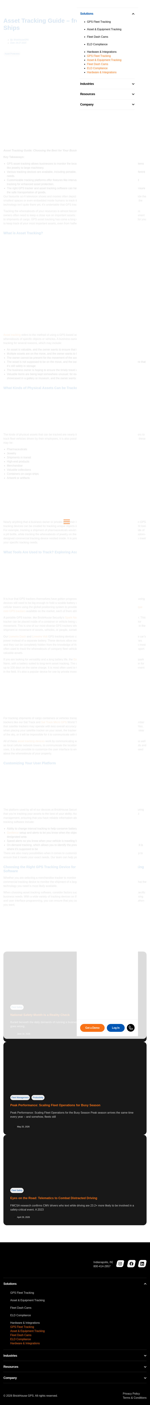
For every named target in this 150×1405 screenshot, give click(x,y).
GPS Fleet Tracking (22, 1292)
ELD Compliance (20, 1315)
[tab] (75, 1284)
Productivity (38, 1097)
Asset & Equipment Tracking (27, 1300)
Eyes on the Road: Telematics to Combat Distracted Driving (53, 1198)
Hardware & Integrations (25, 1322)
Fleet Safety (16, 1190)
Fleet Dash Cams (21, 1307)
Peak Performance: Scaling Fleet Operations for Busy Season (55, 1105)
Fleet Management (20, 1097)
